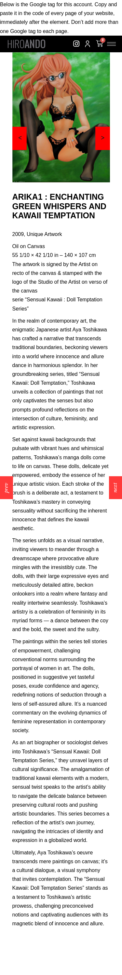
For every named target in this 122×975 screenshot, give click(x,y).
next (115, 488)
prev (6, 487)
